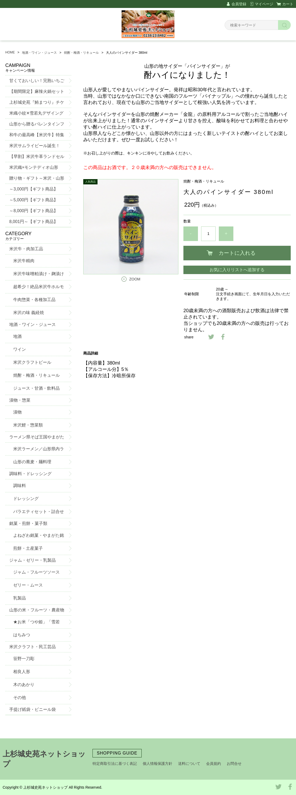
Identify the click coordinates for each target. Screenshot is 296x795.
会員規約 (213, 763)
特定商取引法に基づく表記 (114, 763)
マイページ (264, 4)
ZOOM (134, 279)
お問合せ (234, 763)
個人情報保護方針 (157, 763)
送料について (189, 763)
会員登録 (239, 4)
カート (287, 4)
